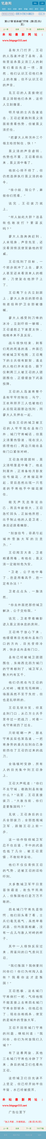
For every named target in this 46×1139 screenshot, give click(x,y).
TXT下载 (40, 1128)
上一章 (5, 29)
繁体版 (5, 14)
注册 (42, 3)
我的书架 (16, 1135)
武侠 (15, 9)
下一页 (28, 29)
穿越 (25, 9)
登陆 (35, 3)
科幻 (31, 9)
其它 (36, 9)
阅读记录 (28, 1135)
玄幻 (9, 9)
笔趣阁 (6, 3)
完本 (42, 9)
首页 (4, 9)
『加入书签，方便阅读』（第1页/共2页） (23, 1122)
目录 (17, 29)
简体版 (11, 14)
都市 (20, 9)
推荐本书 (40, 29)
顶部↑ (40, 1135)
